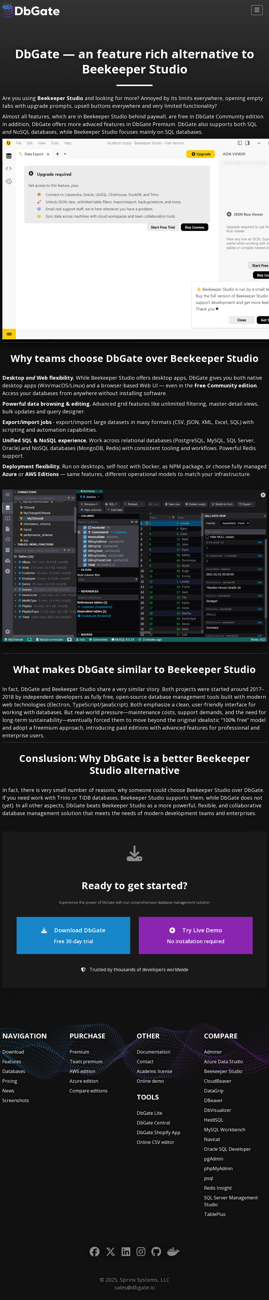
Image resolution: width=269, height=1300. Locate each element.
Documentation (153, 1052)
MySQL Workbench (224, 1129)
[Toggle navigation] (257, 10)
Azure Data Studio (223, 1061)
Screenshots (15, 1100)
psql (208, 1178)
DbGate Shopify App (158, 1132)
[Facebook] (94, 1251)
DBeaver (213, 1100)
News (8, 1091)
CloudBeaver (218, 1081)
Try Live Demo (196, 935)
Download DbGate (73, 935)
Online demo (150, 1081)
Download (13, 1052)
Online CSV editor (155, 1142)
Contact (145, 1061)
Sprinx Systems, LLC (144, 1279)
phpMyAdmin (218, 1168)
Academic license (154, 1071)
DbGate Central (153, 1123)
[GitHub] (156, 1251)
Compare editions (89, 1091)
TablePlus (215, 1214)
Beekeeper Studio (223, 1071)
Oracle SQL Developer (227, 1149)
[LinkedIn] (126, 1251)
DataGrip (213, 1091)
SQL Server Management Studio (231, 1201)
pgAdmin (213, 1159)
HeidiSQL (213, 1120)
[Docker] (173, 1251)
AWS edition (82, 1071)
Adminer (213, 1052)
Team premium (86, 1061)
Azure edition (84, 1081)
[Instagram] (141, 1251)
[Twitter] (110, 1251)
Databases (13, 1071)
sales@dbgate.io (134, 1287)
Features (11, 1061)
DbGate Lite (149, 1113)
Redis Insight (218, 1188)
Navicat (212, 1139)
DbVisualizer (217, 1110)
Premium (79, 1052)
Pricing (9, 1081)
